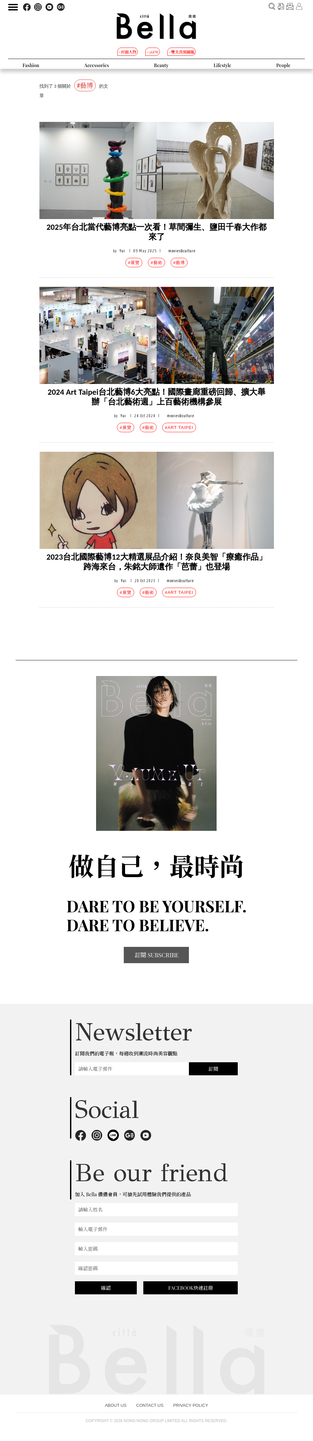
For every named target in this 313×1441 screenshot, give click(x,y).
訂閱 (213, 1069)
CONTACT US (149, 1405)
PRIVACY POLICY (190, 1405)
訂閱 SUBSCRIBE (157, 955)
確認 (106, 1288)
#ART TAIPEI (179, 427)
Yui (122, 250)
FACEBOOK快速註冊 (190, 1288)
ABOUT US (115, 1405)
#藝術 (156, 262)
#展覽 (134, 262)
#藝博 (179, 262)
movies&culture (181, 250)
